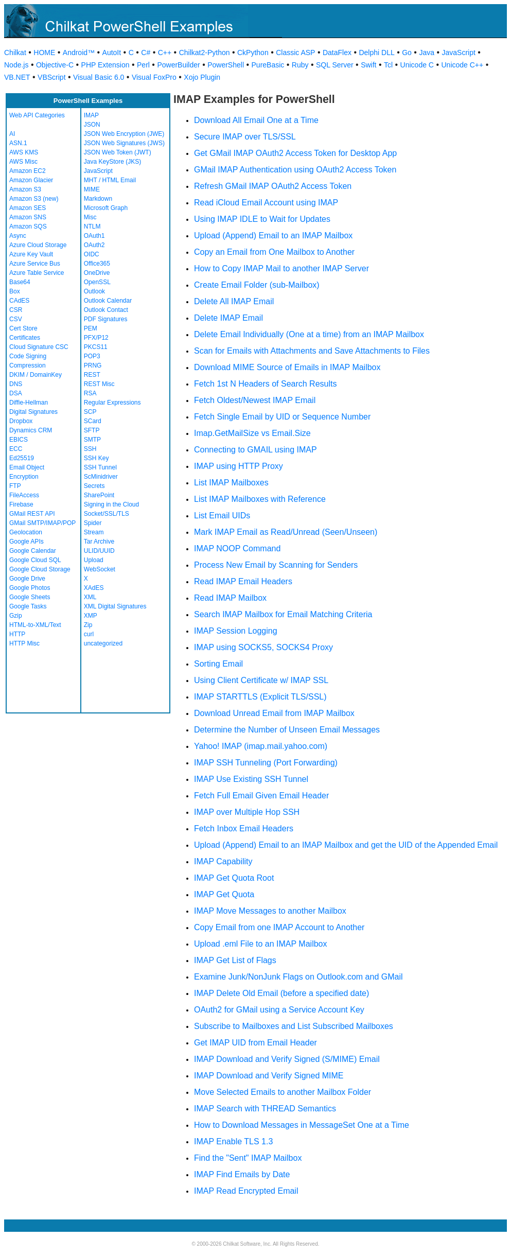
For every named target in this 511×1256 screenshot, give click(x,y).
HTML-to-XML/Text (35, 625)
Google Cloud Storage (40, 569)
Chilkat (15, 52)
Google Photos (29, 587)
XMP (90, 615)
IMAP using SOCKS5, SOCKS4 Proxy (263, 647)
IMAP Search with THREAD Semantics (265, 1108)
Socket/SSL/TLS (106, 513)
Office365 (97, 263)
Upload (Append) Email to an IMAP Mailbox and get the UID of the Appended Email (346, 845)
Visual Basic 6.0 (98, 77)
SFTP (92, 430)
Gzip (15, 615)
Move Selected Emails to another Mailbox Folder (282, 1092)
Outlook (94, 291)
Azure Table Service (36, 272)
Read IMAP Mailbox (230, 598)
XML (90, 597)
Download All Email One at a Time (256, 120)
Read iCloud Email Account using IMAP (266, 202)
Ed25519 (21, 458)
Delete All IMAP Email (234, 301)
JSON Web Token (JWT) (117, 152)
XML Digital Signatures (115, 606)
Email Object (26, 467)
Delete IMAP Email (228, 317)
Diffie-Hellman (28, 402)
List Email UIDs (222, 515)
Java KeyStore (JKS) (112, 161)
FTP (15, 486)
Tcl (388, 65)
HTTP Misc (24, 643)
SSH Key (96, 458)
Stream (94, 532)
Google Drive (27, 578)
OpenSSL (97, 282)
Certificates (24, 337)
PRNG (93, 365)
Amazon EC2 (27, 171)
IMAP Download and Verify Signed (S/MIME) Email (287, 1059)
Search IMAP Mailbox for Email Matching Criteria (283, 614)
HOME (44, 52)
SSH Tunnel (100, 467)
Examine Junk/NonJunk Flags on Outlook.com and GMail (298, 976)
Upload (93, 560)
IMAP (91, 115)
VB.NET (17, 77)
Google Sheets (29, 597)
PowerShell (225, 65)
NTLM (92, 226)
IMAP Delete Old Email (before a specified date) (281, 993)
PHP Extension (105, 65)
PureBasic (268, 65)
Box (14, 291)
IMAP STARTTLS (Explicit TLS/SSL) (260, 696)
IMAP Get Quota (224, 894)
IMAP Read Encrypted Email (246, 1191)
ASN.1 (18, 143)
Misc (90, 217)
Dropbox (20, 421)
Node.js (16, 65)
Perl (143, 65)
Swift (368, 65)
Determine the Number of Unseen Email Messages (287, 729)
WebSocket (99, 569)
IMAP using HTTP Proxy (238, 466)
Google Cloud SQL (35, 560)
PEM (90, 328)
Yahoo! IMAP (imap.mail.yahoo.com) (260, 746)
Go (407, 52)
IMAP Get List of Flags (235, 960)
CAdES (19, 300)
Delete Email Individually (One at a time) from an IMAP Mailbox (309, 334)
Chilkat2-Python (204, 52)
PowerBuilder (178, 65)
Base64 (19, 282)
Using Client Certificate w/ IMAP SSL (261, 680)
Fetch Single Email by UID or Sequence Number (282, 416)
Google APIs (26, 541)
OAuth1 (94, 235)
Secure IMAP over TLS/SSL (245, 136)
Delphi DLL (376, 52)
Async (17, 235)
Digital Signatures (33, 411)
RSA (90, 393)
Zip (88, 625)
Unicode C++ (462, 65)
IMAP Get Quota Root (234, 878)
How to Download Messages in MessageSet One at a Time (301, 1125)
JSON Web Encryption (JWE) (124, 133)
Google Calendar (32, 550)
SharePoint (99, 495)
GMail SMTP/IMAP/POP (42, 523)
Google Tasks (28, 606)
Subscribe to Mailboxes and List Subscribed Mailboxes (293, 1026)
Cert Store (23, 328)
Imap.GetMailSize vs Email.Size (252, 433)
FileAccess (24, 495)
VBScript (51, 77)
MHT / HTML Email (110, 180)
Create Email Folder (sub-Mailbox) (257, 285)
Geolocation (25, 532)
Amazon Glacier (31, 180)
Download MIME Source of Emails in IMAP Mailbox (287, 367)
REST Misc (99, 384)
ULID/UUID (99, 550)
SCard (92, 421)
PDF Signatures (106, 319)
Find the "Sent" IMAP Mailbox (248, 1158)
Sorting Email (218, 663)
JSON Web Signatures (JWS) (124, 143)
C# (145, 52)
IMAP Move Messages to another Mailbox (270, 910)
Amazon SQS (28, 226)
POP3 (92, 356)
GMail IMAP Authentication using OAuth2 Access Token (295, 169)
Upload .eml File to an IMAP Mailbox (260, 943)
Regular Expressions (112, 402)
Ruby (300, 65)
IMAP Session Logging (235, 630)
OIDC (91, 254)
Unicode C (417, 65)
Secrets (94, 486)
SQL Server (335, 65)
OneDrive (97, 272)
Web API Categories (37, 115)
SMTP (92, 439)
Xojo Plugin (202, 77)
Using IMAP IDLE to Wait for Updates (262, 219)
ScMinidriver (101, 476)
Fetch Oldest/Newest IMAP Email (254, 400)
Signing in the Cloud (111, 504)
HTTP (17, 634)
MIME (92, 189)
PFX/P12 (96, 337)
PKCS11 (96, 347)
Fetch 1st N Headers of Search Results (265, 383)
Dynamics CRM (30, 430)
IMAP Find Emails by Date (242, 1174)
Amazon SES (27, 208)
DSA (15, 393)
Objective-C (55, 65)
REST (92, 374)
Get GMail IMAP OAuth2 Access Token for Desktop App (295, 153)
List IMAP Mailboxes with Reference (260, 499)
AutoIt (111, 52)
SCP (90, 411)
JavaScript (458, 52)
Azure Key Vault (31, 254)
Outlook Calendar (108, 300)
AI (12, 133)
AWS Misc (23, 161)
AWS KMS (23, 152)
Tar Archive (99, 541)
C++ (164, 52)
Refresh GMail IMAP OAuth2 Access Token (272, 186)
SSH (90, 448)
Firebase (21, 504)
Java (426, 52)
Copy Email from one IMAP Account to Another (279, 927)
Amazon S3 (25, 189)
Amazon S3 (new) (33, 198)
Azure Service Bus (34, 263)
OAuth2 (94, 245)
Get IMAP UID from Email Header (255, 1042)
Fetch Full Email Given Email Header (261, 795)
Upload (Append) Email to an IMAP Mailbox (273, 235)
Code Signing (27, 356)
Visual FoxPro (154, 77)
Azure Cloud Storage (37, 245)
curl (89, 634)
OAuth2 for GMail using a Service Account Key (279, 1009)
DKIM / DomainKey (35, 374)
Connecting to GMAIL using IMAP (255, 449)
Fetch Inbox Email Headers (243, 828)
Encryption (24, 476)
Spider (93, 523)
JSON (92, 124)
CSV (15, 319)
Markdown (98, 198)
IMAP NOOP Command (237, 548)
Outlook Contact (106, 309)
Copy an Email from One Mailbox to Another (274, 252)
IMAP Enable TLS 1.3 (233, 1141)
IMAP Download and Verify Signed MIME (269, 1075)
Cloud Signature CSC (38, 347)
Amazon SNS (27, 217)
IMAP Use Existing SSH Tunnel (251, 779)
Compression (27, 365)
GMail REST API (32, 513)
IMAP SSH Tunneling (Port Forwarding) (266, 762)
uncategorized (103, 643)
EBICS (18, 439)
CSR (15, 309)
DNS (15, 384)
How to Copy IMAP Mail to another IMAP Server (281, 268)
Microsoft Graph (106, 208)
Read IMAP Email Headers (243, 581)
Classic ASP (295, 52)
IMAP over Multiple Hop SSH (246, 812)
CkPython (253, 52)
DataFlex (337, 52)
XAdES (94, 587)
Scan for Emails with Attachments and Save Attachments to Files (312, 350)
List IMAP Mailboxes (231, 482)
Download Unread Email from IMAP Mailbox (274, 713)
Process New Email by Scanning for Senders (276, 565)
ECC (15, 448)
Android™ (79, 52)
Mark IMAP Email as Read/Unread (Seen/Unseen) (285, 532)
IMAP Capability (223, 861)
